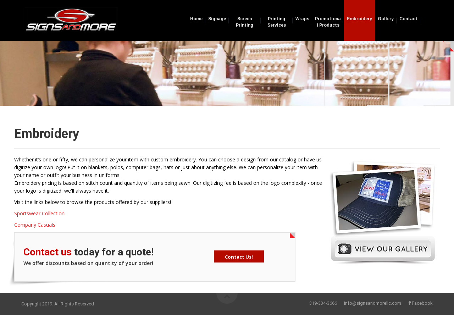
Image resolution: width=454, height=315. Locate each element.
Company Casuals (34, 224)
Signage (217, 18)
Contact (408, 18)
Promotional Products (328, 22)
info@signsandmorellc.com (372, 303)
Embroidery (359, 18)
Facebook (422, 303)
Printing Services (276, 22)
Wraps (302, 18)
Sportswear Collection (39, 213)
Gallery (386, 18)
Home (196, 18)
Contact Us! (239, 257)
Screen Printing (244, 22)
